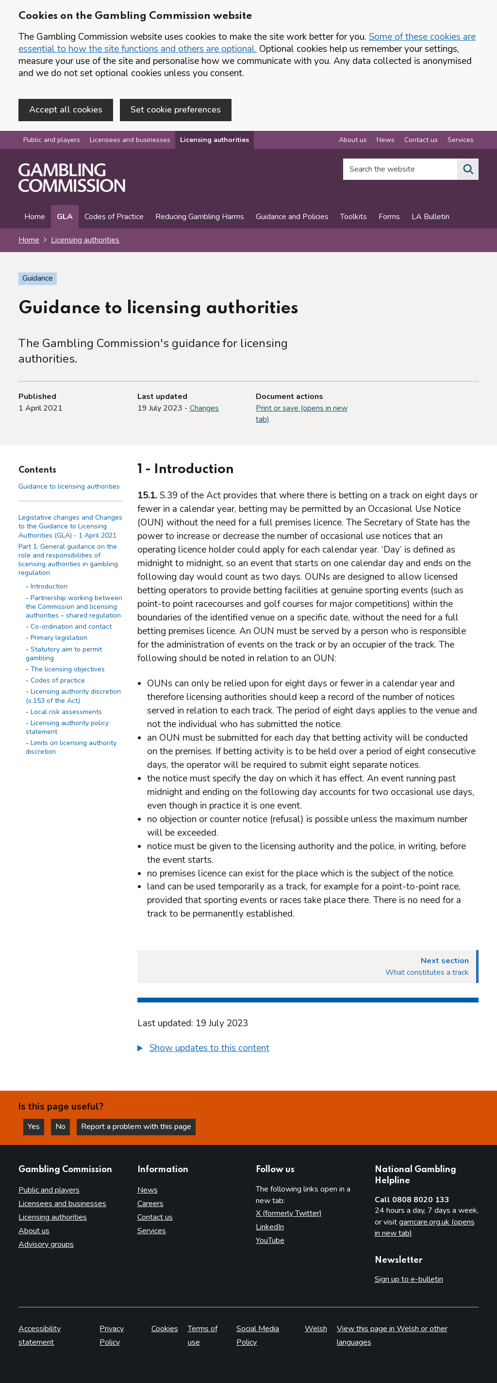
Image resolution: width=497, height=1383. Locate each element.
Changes (204, 408)
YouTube (270, 1240)
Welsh (316, 1328)
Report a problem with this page (136, 1126)
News (147, 1190)
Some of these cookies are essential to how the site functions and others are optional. (247, 43)
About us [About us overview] (353, 139)
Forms (389, 216)
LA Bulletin (430, 216)
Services (151, 1230)
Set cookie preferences (176, 109)
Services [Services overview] (460, 139)
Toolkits (353, 216)
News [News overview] (386, 139)
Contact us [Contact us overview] (421, 139)
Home (34, 216)
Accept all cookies (65, 109)
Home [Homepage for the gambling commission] (28, 240)
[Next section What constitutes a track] (308, 966)
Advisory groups (46, 1244)
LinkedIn (270, 1227)
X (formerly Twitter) (289, 1213)
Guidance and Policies (292, 216)
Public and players (51, 139)
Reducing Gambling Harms (199, 216)
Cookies (164, 1328)
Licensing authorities (214, 139)
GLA (65, 216)
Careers (150, 1203)
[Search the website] (468, 169)
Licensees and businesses (130, 139)
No (62, 1126)
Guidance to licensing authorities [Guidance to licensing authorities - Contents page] (69, 486)
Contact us (155, 1217)
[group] (308, 1049)
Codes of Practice (114, 216)
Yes (36, 1126)
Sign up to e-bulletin (409, 1279)
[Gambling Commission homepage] (71, 189)
